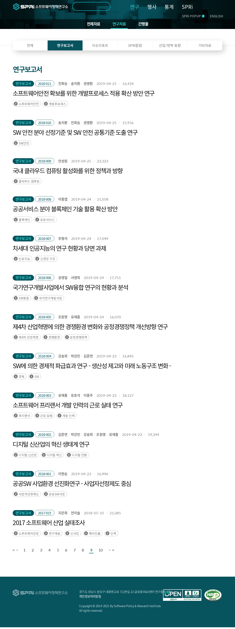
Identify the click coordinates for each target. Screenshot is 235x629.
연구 (134, 6)
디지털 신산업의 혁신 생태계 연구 (51, 445)
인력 (113, 535)
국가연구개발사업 (50, 299)
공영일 (62, 279)
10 (145, 551)
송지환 (75, 85)
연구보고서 (23, 85)
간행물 (145, 24)
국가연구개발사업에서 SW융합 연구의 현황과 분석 (70, 289)
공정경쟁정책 (78, 339)
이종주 (88, 397)
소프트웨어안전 (29, 105)
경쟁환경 (54, 339)
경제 (21, 378)
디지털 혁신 (54, 456)
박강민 (75, 358)
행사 (151, 6)
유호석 (75, 397)
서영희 (75, 279)
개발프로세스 (57, 105)
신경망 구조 (47, 260)
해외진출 (94, 535)
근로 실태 (46, 417)
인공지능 (24, 260)
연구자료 (119, 24)
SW (36, 378)
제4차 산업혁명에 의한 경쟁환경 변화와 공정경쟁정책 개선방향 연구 (90, 328)
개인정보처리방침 (90, 598)
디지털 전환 (79, 456)
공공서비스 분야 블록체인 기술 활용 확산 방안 (65, 210)
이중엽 (62, 201)
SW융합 (24, 299)
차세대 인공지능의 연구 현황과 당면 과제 (59, 249)
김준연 (88, 358)
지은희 (62, 514)
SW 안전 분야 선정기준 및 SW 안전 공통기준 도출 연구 (75, 134)
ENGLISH (216, 16)
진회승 (62, 85)
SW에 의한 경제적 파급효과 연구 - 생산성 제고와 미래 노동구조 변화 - (92, 367)
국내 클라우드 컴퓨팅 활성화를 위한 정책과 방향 (67, 172)
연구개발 (54, 535)
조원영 (62, 318)
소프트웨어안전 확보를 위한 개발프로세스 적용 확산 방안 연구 (83, 94)
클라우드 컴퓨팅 (29, 183)
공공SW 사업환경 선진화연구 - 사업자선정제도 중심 (72, 485)
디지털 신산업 (28, 456)
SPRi (187, 6)
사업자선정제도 (29, 496)
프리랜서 (24, 417)
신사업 (74, 535)
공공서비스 (47, 221)
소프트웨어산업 (29, 535)
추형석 (62, 240)
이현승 (62, 475)
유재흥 (75, 318)
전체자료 (91, 24)
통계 (169, 6)
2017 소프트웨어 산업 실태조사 (49, 524)
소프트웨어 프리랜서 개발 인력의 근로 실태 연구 (67, 406)
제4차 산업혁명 (28, 339)
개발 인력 (68, 417)
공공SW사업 (57, 496)
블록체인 (24, 221)
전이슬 (75, 514)
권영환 (88, 85)
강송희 (62, 358)
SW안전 (24, 144)
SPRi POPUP (193, 16)
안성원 (62, 162)
